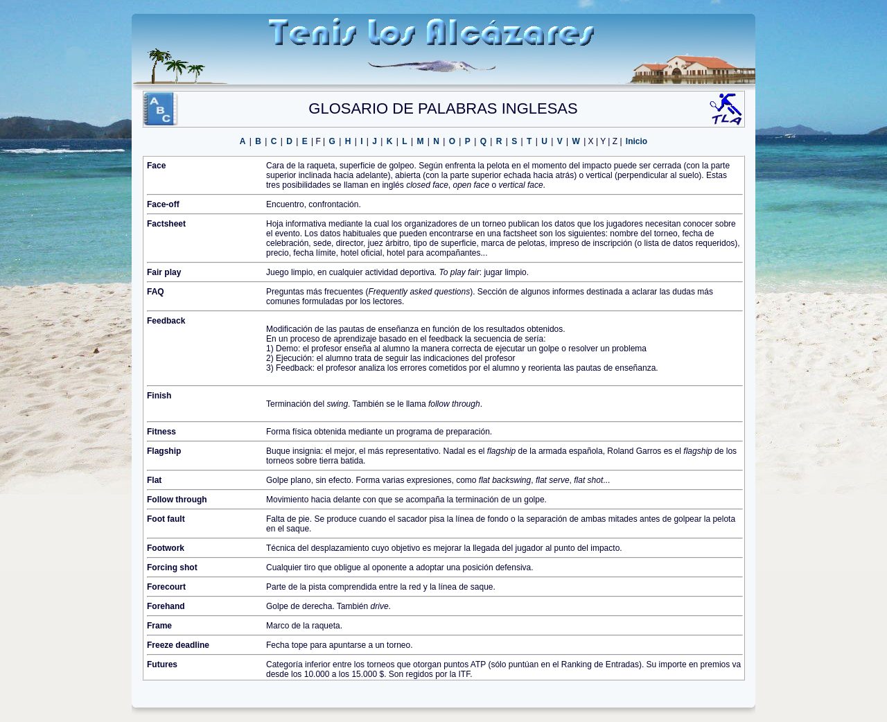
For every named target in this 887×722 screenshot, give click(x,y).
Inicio (636, 141)
